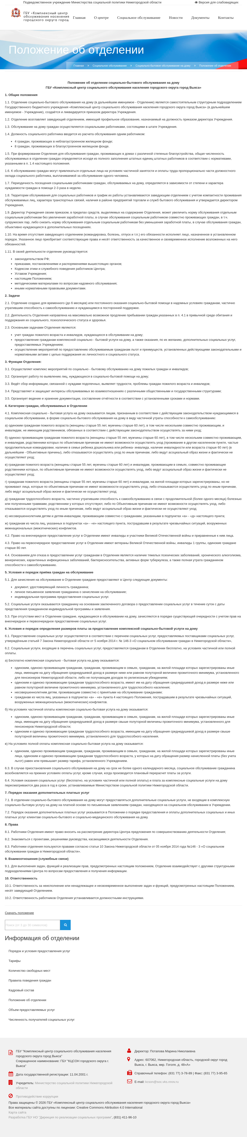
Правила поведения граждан (30, 980)
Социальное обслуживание (110, 65)
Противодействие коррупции (37, 1096)
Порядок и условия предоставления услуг (39, 951)
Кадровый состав (21, 990)
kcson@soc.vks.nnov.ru (162, 1082)
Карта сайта (17, 1112)
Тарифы (15, 961)
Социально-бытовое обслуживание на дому (162, 65)
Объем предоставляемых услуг (32, 1010)
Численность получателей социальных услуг (42, 1019)
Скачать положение (19, 913)
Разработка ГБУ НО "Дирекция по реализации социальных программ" (60, 1117)
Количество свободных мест (29, 970)
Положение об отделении (27, 1000)
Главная (79, 65)
